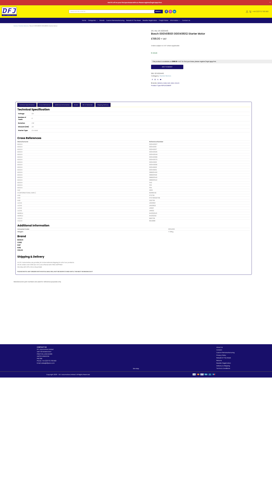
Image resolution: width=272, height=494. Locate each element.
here (156, 3)
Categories (93, 20)
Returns (219, 360)
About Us (219, 347)
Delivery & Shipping (223, 366)
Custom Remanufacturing (115, 20)
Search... (158, 11)
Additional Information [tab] (58, 105)
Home (84, 20)
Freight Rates (163, 20)
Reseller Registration (150, 20)
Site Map (136, 369)
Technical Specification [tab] (26, 105)
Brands (102, 20)
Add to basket (167, 67)
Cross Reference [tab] (42, 105)
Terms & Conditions (223, 368)
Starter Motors (24, 26)
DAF (168, 83)
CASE (165, 83)
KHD (172, 83)
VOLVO (176, 83)
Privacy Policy (221, 355)
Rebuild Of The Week (133, 20)
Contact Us (186, 20)
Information (175, 20)
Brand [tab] (71, 105)
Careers (219, 350)
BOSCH (160, 83)
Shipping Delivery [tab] (94, 105)
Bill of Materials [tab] (80, 105)
